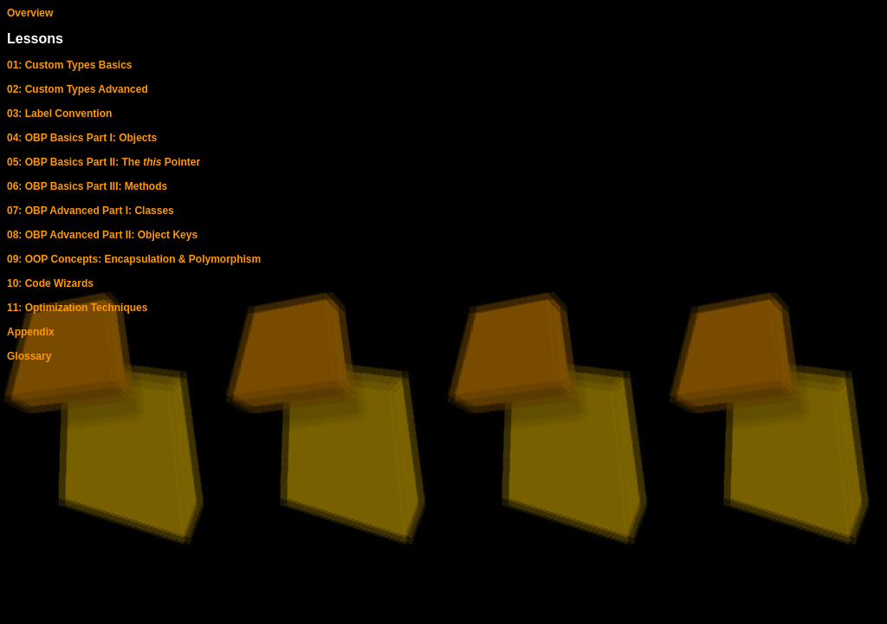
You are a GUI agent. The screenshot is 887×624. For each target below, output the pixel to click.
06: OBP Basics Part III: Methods (87, 186)
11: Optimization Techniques (77, 308)
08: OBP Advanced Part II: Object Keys (102, 235)
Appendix (31, 332)
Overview (30, 13)
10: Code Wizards (50, 283)
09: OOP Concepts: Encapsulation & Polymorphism (134, 259)
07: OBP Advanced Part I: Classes (90, 211)
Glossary (29, 356)
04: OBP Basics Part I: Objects (82, 138)
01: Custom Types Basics (70, 65)
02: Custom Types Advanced (77, 89)
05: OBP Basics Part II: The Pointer (103, 162)
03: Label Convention (59, 113)
